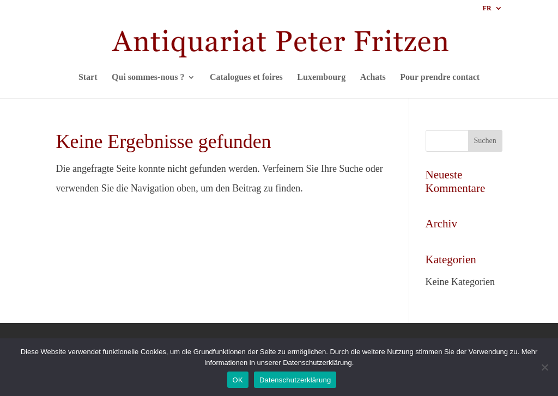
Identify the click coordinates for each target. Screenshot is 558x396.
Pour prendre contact (440, 77)
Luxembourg (321, 77)
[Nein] (544, 367)
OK (238, 380)
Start (88, 77)
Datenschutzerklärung (295, 380)
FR (487, 8)
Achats (373, 77)
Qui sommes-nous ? (148, 77)
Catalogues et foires (246, 77)
